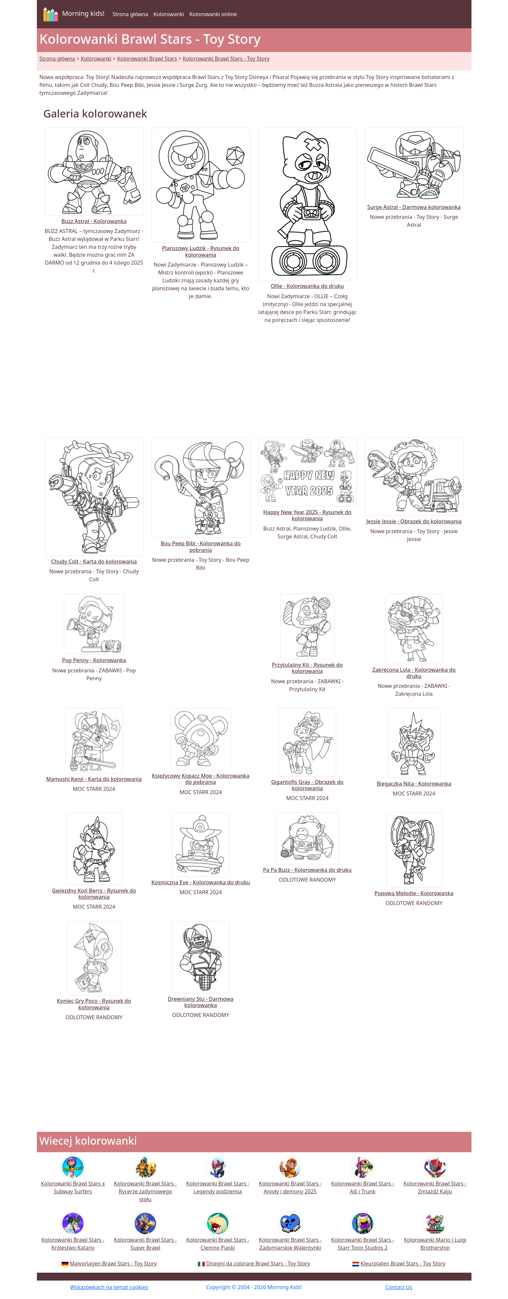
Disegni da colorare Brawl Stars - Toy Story (258, 1263)
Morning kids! (73, 14)
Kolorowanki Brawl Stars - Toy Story (226, 58)
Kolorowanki (168, 14)
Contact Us (399, 1287)
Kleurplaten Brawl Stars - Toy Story (403, 1263)
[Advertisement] (254, 380)
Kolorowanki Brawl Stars (147, 58)
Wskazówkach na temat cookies (109, 1287)
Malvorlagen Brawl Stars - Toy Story (113, 1263)
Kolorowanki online (213, 14)
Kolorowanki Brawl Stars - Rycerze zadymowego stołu (145, 1183)
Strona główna (130, 14)
